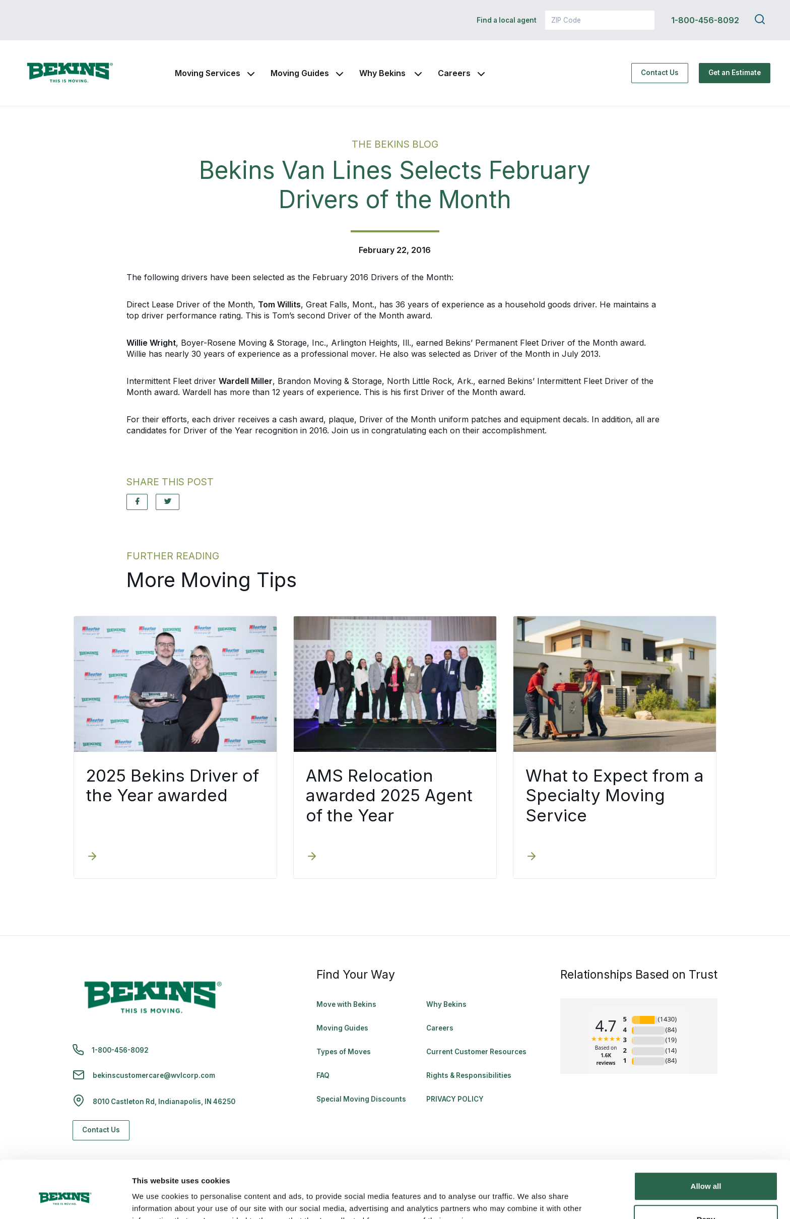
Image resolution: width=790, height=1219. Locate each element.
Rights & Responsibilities (468, 1075)
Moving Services (207, 73)
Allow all (706, 1137)
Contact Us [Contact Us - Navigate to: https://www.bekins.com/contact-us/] (660, 73)
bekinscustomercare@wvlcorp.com (154, 1075)
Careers (454, 73)
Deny (706, 1170)
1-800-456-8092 (705, 20)
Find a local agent (507, 20)
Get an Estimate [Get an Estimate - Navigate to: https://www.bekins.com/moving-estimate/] (734, 73)
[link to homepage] (70, 73)
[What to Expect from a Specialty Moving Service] (531, 857)
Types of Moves (343, 1052)
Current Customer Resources (476, 1052)
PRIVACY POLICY (455, 1099)
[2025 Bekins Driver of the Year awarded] (92, 857)
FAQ (323, 1075)
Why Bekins (383, 73)
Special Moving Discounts (361, 1099)
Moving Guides (300, 73)
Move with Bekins (346, 1004)
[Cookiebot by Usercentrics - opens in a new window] (65, 1199)
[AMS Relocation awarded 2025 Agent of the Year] (312, 857)
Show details (155, 1199)
